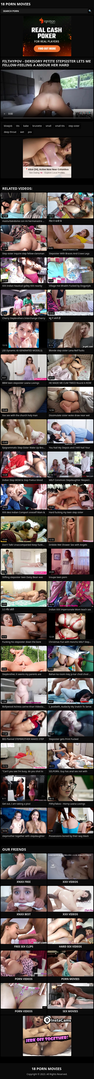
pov (30, 131)
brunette (37, 125)
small (48, 125)
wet (22, 131)
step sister (74, 125)
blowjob (8, 125)
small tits (60, 125)
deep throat (10, 131)
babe (26, 125)
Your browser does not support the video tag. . (47, 96)
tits (17, 125)
